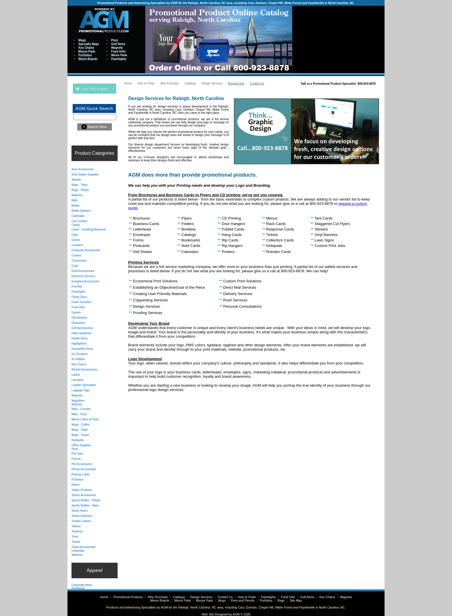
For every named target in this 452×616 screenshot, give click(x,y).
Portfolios (266, 600)
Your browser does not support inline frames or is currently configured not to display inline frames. (338, 39)
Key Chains (327, 597)
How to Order (247, 597)
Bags (281, 600)
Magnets (346, 597)
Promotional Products (128, 597)
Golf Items (307, 597)
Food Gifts (288, 597)
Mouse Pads (204, 600)
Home (104, 597)
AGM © (238, 614)
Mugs (222, 600)
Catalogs (179, 597)
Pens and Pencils (243, 600)
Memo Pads (182, 600)
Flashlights (268, 597)
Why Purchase (158, 597)
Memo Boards (159, 600)
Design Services (201, 597)
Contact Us (225, 597)
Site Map (296, 600)
